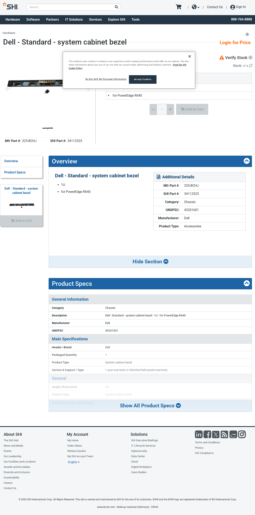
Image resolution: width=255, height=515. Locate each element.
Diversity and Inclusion (17, 472)
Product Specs (15, 172)
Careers (8, 482)
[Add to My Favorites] (247, 33)
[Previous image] (8, 89)
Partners (52, 19)
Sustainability (11, 477)
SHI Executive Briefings (144, 440)
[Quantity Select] (162, 109)
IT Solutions (74, 19)
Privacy (199, 447)
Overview (11, 161)
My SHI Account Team (80, 456)
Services (95, 19)
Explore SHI (116, 19)
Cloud (134, 461)
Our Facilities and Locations (20, 461)
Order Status (74, 445)
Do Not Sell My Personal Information (106, 79)
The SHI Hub (11, 440)
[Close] (189, 56)
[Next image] (87, 89)
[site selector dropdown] (195, 7)
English (74, 462)
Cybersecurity (139, 450)
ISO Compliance (204, 453)
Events (7, 450)
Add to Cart (192, 109)
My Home (72, 440)
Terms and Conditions (207, 442)
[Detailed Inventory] (242, 66)
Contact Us (215, 7)
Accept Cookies (143, 79)
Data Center (138, 456)
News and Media (13, 445)
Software (33, 19)
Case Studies (139, 472)
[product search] (73, 7)
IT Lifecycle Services (143, 445)
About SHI (13, 434)
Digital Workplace (141, 466)
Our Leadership (12, 456)
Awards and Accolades (17, 466)
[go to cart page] (180, 7)
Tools (136, 19)
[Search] (116, 7)
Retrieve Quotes (76, 450)
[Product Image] (47, 128)
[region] (129, 70)
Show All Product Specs (150, 406)
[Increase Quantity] (170, 109)
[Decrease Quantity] (153, 109)
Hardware (13, 19)
